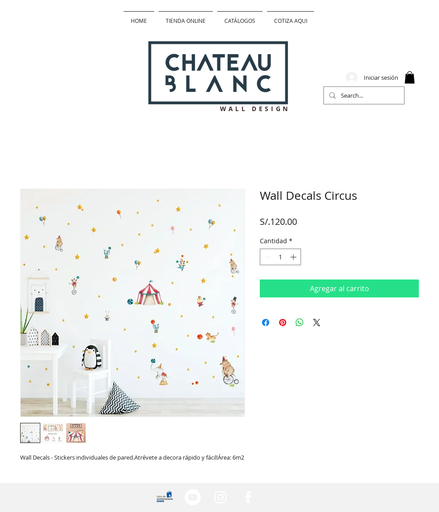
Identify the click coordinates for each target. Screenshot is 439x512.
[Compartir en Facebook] (265, 322)
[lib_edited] (165, 497)
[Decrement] (266, 257)
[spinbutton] (280, 257)
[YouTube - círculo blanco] (193, 497)
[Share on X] (316, 322)
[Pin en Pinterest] (282, 322)
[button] (410, 77)
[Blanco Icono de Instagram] (220, 497)
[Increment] (294, 257)
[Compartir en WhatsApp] (299, 322)
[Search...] (363, 95)
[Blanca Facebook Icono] (248, 497)
